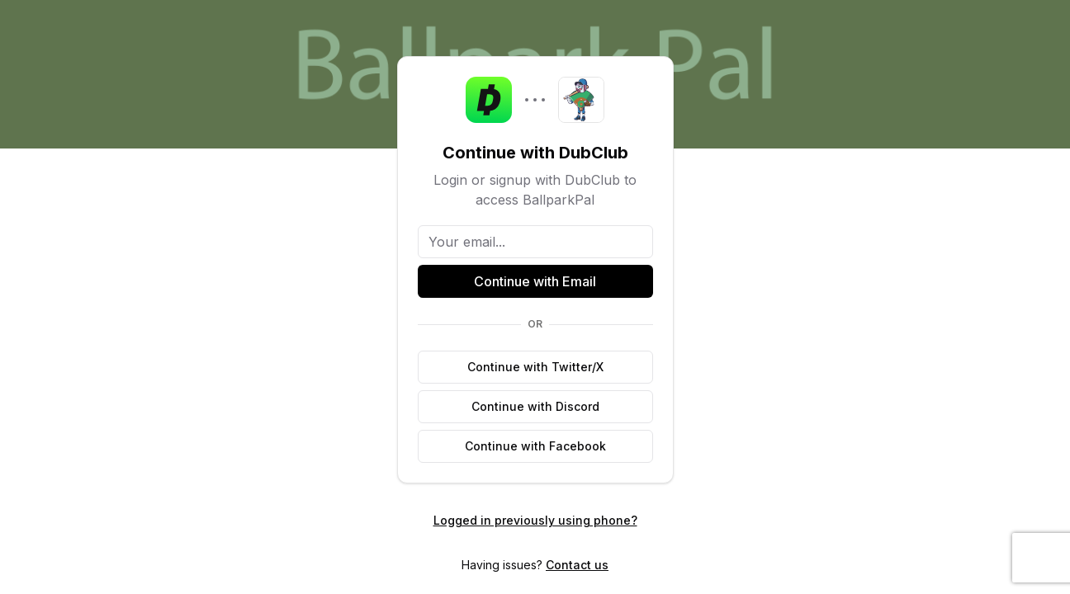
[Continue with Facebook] (535, 446)
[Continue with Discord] (535, 406)
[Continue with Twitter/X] (535, 367)
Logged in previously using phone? (535, 520)
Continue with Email (535, 281)
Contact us (577, 565)
